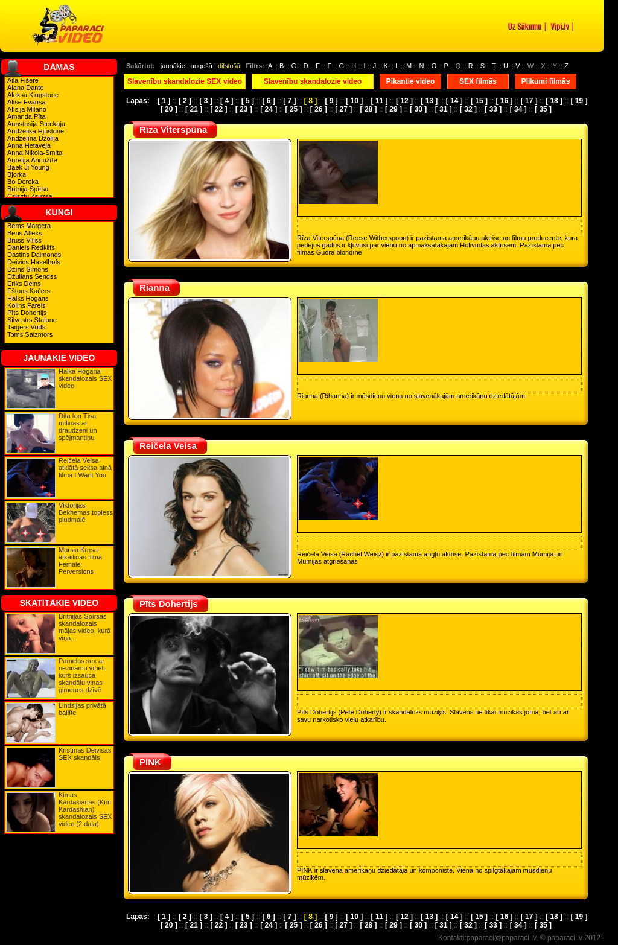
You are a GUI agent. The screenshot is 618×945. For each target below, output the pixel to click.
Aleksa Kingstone (33, 94)
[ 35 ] (543, 109)
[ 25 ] (293, 109)
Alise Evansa (26, 102)
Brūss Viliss (24, 240)
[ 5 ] (247, 101)
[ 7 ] (289, 101)
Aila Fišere (23, 80)
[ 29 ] (393, 109)
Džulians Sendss (32, 276)
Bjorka (16, 174)
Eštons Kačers (28, 290)
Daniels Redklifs (31, 247)
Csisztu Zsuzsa (30, 196)
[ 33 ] (493, 109)
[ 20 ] (169, 109)
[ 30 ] (418, 109)
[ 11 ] (379, 101)
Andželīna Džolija (33, 138)
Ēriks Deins (24, 283)
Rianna (154, 287)
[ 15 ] (479, 101)
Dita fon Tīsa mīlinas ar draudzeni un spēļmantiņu (78, 426)
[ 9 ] (331, 101)
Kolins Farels (26, 305)
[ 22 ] (218, 109)
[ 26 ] (318, 109)
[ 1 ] (164, 101)
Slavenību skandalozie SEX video (184, 81)
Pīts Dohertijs (26, 312)
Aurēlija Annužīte (32, 160)
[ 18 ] (554, 101)
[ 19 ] (578, 101)
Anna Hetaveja (29, 145)
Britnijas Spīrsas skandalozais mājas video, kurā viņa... (84, 626)
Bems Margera (29, 225)
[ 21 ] (193, 109)
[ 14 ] (454, 101)
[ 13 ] (429, 101)
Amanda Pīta (26, 116)
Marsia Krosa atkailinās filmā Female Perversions (80, 560)
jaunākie (173, 65)
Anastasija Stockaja (36, 123)
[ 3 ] (205, 101)
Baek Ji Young (28, 167)
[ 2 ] (185, 101)
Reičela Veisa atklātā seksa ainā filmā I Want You (85, 468)
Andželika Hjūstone (35, 131)
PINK (150, 762)
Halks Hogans (27, 298)
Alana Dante (25, 87)
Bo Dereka (23, 181)
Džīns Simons (27, 269)
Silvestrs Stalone (32, 319)
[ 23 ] (243, 109)
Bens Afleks (24, 233)
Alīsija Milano (26, 109)
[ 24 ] (268, 109)
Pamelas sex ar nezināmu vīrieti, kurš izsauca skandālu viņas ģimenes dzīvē (83, 675)
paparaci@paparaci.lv (501, 938)
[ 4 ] (226, 101)
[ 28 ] (368, 109)
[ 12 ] (404, 101)
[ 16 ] (503, 101)
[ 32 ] (468, 109)
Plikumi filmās (545, 81)
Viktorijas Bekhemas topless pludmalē (86, 512)
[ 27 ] (343, 109)
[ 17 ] (529, 101)
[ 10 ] (354, 101)
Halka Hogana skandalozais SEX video (85, 378)
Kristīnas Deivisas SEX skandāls (85, 753)
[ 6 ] (268, 101)
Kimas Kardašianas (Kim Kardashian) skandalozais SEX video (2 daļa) (85, 809)
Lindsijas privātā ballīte (82, 709)
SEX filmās (478, 81)
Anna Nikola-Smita (34, 152)
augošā (201, 65)
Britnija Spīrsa (27, 188)
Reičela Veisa (168, 446)
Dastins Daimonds (34, 254)
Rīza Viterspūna (173, 129)
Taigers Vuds (26, 327)
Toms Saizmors (30, 334)
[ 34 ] (518, 109)
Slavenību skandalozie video (313, 81)
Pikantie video (410, 81)
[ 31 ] (443, 109)
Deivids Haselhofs (33, 262)
